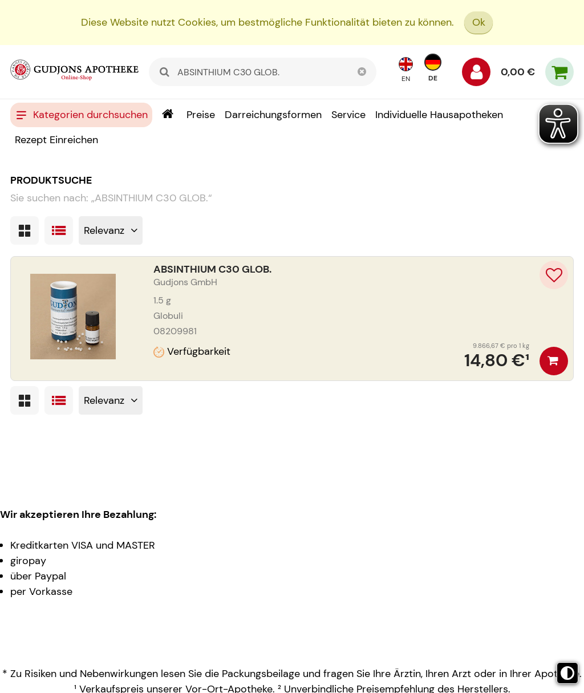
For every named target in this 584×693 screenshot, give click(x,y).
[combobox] (262, 72)
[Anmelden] (476, 75)
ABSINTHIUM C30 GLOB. (212, 269)
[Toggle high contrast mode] (567, 673)
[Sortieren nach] (111, 230)
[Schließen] (362, 71)
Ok (478, 22)
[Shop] (167, 115)
